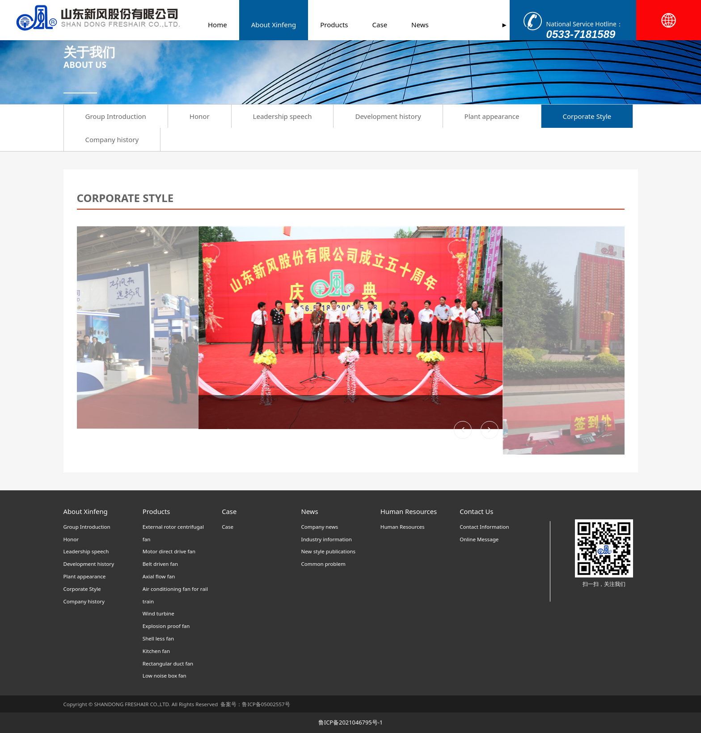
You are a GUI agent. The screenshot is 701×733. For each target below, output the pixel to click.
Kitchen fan (156, 651)
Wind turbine (158, 613)
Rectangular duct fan (168, 663)
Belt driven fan (160, 563)
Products (322, 24)
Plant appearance (492, 116)
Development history (388, 116)
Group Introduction (115, 116)
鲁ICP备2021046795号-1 (350, 722)
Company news (319, 526)
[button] (489, 430)
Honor (200, 116)
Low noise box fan (164, 675)
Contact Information (484, 526)
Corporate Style (587, 116)
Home (205, 24)
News (408, 24)
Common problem (323, 563)
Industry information (326, 539)
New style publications (328, 551)
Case (368, 24)
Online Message (479, 539)
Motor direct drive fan (169, 551)
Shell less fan (158, 638)
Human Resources (402, 526)
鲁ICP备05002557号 (266, 704)
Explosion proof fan (166, 626)
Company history (112, 139)
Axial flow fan (159, 576)
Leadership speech (282, 116)
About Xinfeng (261, 24)
